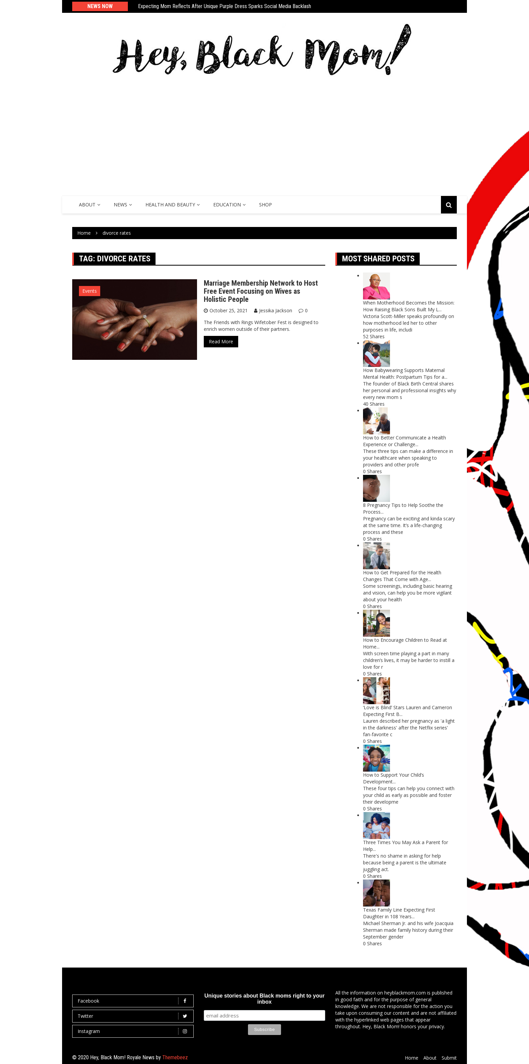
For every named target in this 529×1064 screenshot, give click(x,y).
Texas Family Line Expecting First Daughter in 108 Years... (399, 913)
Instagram (135, 1031)
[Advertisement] (264, 135)
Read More (221, 341)
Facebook (135, 1001)
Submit (449, 1058)
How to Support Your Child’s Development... (393, 778)
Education (227, 204)
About (87, 204)
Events (89, 291)
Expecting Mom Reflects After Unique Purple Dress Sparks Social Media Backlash (224, 6)
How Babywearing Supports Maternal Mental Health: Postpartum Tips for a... (405, 373)
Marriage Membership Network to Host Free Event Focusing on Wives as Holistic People (261, 291)
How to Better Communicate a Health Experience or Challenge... (404, 441)
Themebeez (175, 1057)
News (120, 204)
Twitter (135, 1016)
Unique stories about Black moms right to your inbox (264, 999)
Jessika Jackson (275, 310)
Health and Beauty (170, 204)
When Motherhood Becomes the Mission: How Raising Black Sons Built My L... (408, 306)
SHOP (265, 204)
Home (411, 1058)
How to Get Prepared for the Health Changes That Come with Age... (402, 575)
